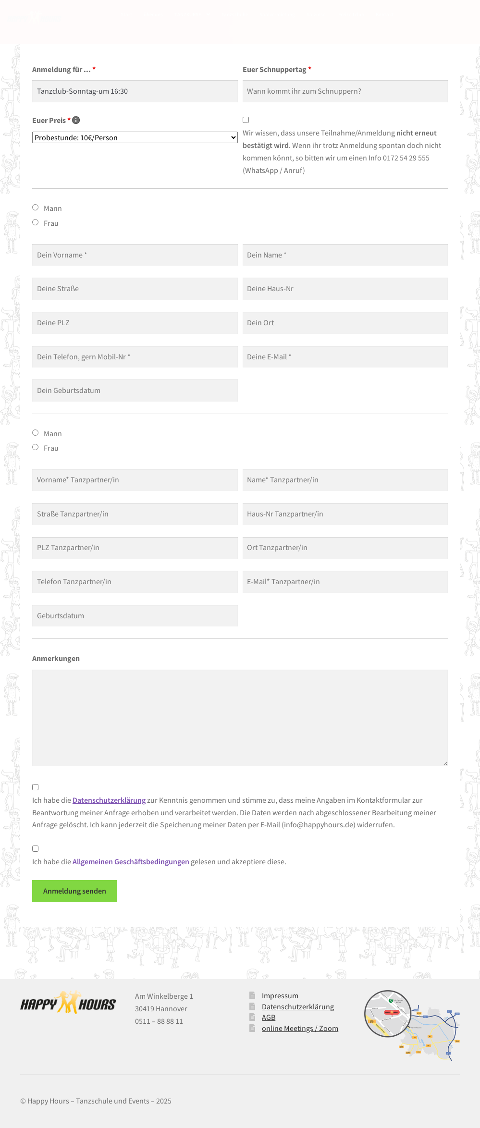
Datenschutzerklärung (298, 1006)
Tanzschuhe (235, 14)
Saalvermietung (277, 14)
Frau (51, 223)
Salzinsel (317, 14)
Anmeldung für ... (64, 69)
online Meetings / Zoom (300, 1028)
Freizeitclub (351, 14)
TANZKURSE (187, 14)
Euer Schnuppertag (277, 69)
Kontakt (385, 14)
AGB (268, 1017)
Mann (53, 208)
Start (126, 14)
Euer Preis (56, 120)
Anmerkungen (56, 658)
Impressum (280, 995)
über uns (153, 14)
